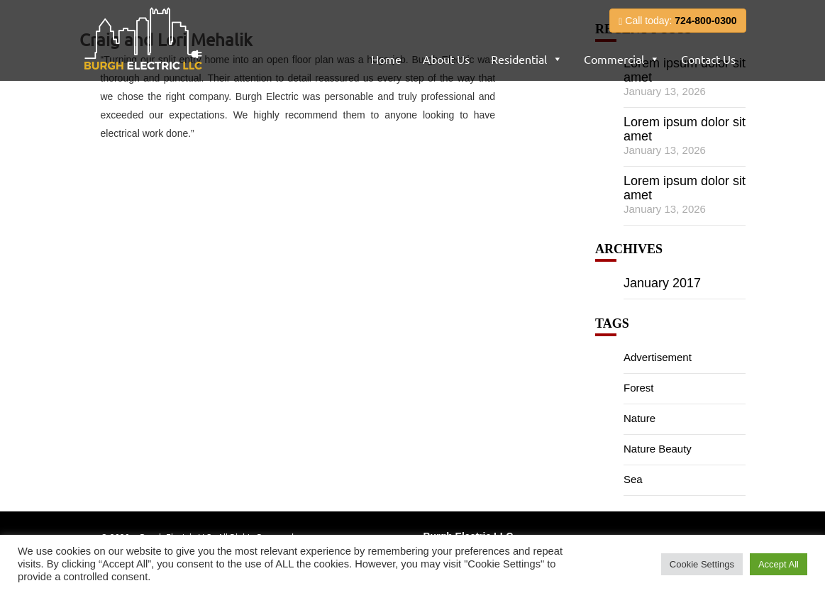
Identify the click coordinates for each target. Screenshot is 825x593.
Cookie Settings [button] (702, 564)
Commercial (614, 59)
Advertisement (658, 357)
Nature (639, 418)
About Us (446, 59)
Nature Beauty (658, 449)
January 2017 (662, 283)
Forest (639, 388)
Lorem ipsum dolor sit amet (685, 129)
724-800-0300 (705, 20)
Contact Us (708, 59)
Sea (633, 479)
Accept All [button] (778, 564)
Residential (519, 59)
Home (386, 59)
